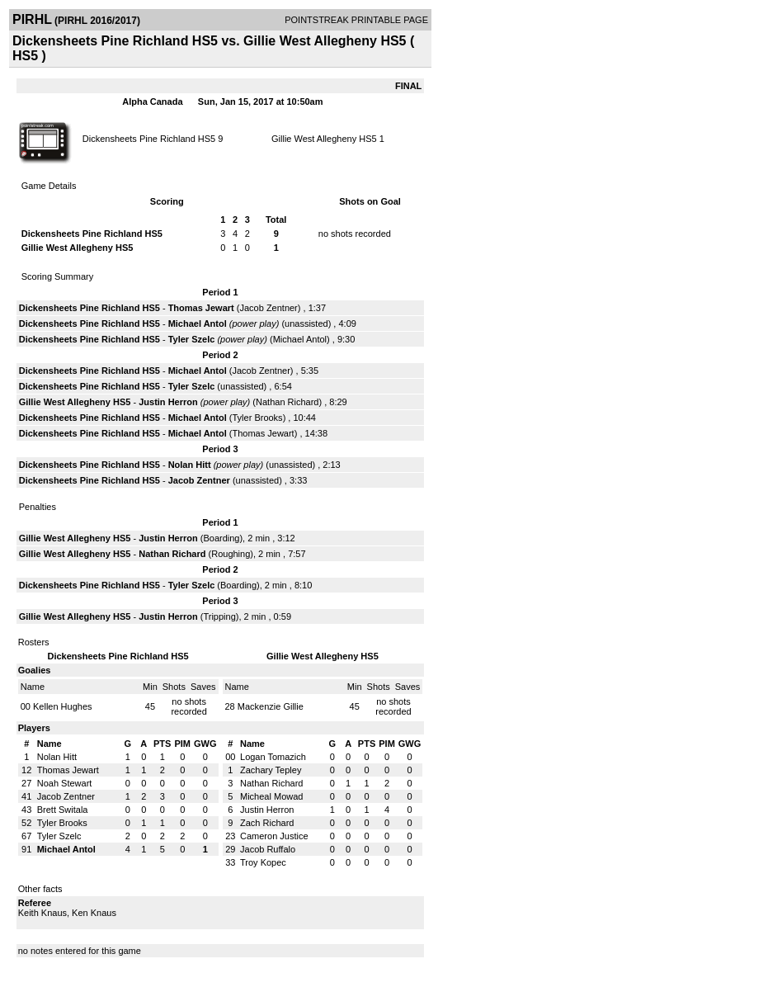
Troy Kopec (263, 862)
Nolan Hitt (189, 465)
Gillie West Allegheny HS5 (324, 139)
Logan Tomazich (273, 757)
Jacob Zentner (268, 308)
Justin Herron (168, 402)
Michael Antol (197, 323)
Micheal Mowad (271, 796)
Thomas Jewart (201, 308)
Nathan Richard (287, 402)
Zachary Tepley (270, 770)
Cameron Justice (274, 836)
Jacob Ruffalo (267, 849)
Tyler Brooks (257, 418)
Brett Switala (62, 810)
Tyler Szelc (191, 339)
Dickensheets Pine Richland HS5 (148, 139)
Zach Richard (267, 823)
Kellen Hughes (62, 706)
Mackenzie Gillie (271, 706)
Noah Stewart (64, 783)
